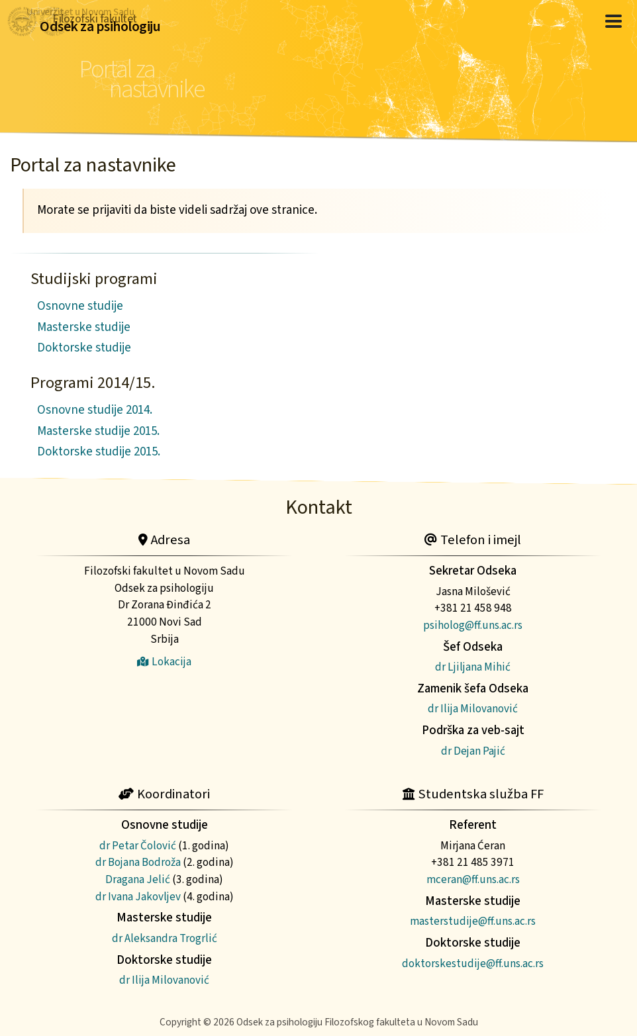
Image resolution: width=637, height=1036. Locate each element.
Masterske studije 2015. (98, 431)
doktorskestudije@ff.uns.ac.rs (473, 963)
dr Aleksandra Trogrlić (164, 938)
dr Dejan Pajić (473, 751)
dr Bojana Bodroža (138, 862)
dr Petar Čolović (137, 845)
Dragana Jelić (137, 879)
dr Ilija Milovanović (473, 708)
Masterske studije (83, 327)
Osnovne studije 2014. (94, 410)
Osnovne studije (80, 306)
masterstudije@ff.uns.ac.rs (473, 921)
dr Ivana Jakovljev (138, 896)
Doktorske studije (84, 348)
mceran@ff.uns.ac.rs (473, 879)
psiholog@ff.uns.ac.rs (472, 625)
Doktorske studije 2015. (98, 452)
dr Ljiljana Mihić (473, 667)
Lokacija (164, 661)
